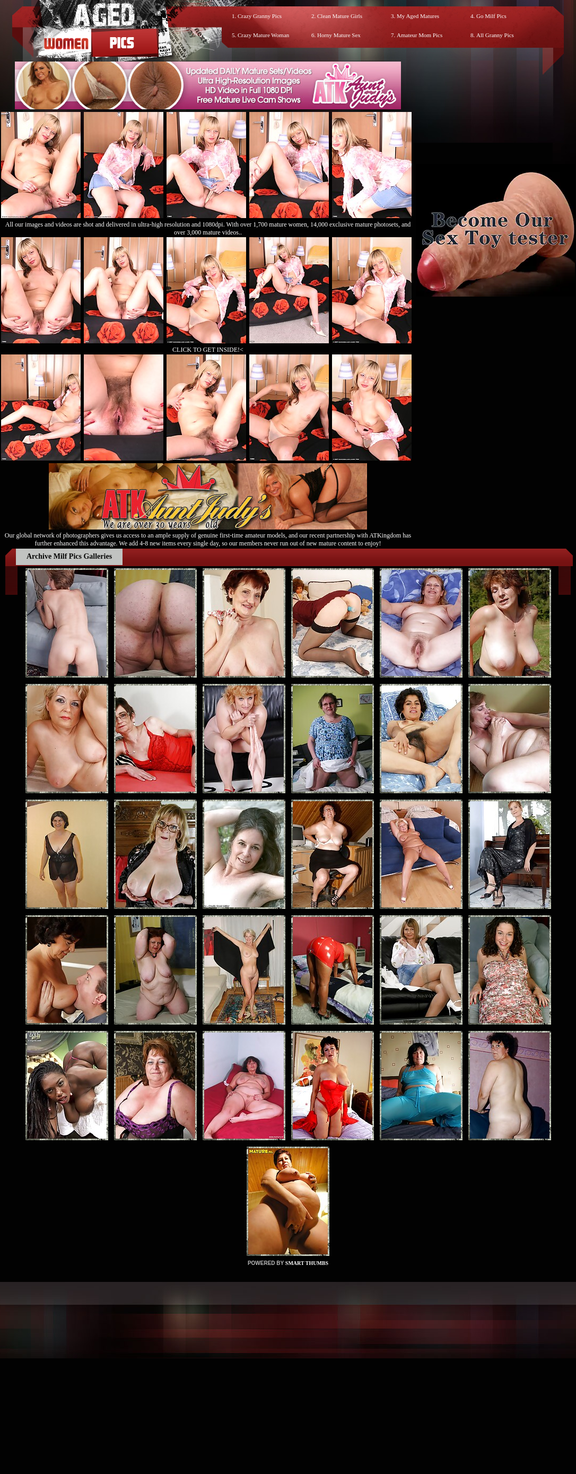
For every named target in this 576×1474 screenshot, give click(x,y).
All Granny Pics (495, 35)
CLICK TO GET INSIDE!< (207, 349)
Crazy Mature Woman (263, 35)
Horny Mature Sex (339, 35)
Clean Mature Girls (339, 16)
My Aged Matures (418, 16)
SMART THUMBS (306, 1263)
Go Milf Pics (491, 16)
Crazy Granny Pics (260, 16)
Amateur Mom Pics (419, 35)
